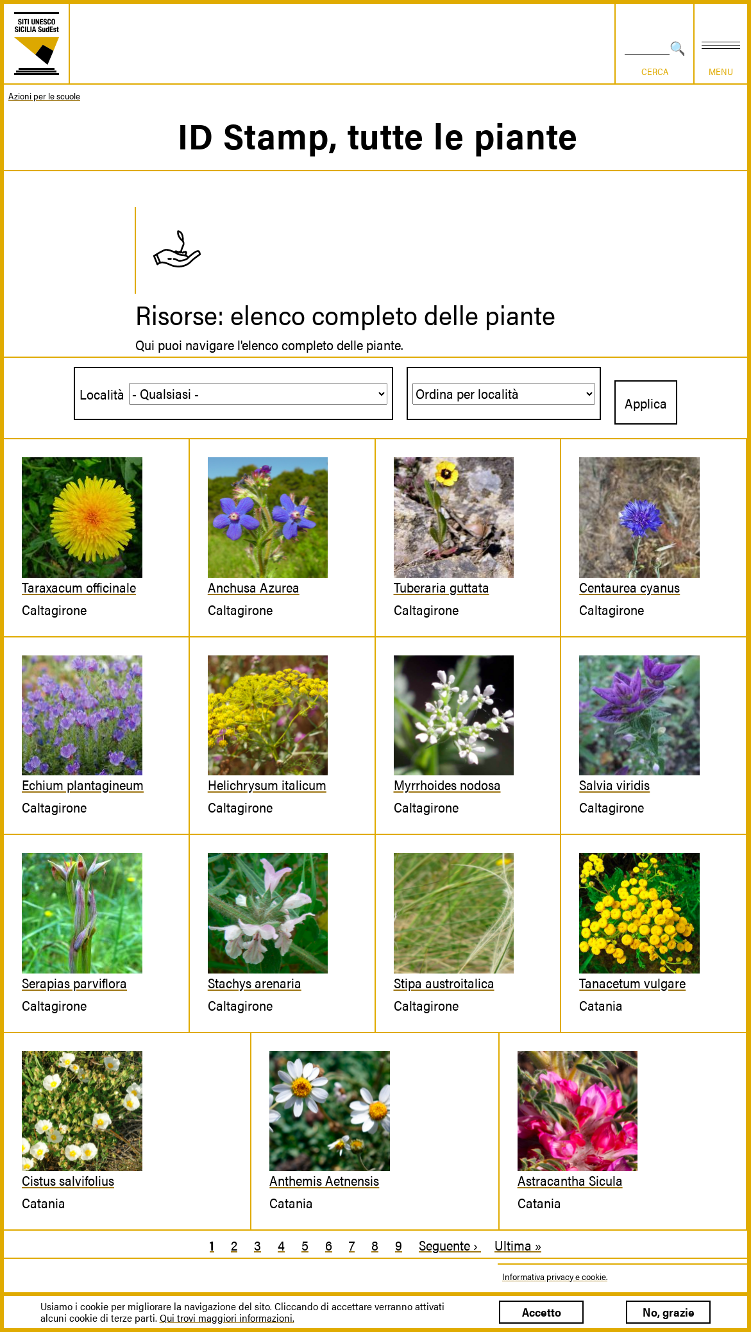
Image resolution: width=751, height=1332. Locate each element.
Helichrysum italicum (267, 784)
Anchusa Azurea (254, 586)
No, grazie (669, 1312)
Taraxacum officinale (79, 586)
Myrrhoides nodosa (447, 784)
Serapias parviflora (74, 982)
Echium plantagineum (83, 784)
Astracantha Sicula (570, 1180)
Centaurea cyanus (629, 586)
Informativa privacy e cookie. (554, 1276)
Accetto (541, 1312)
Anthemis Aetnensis (324, 1180)
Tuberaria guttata (441, 586)
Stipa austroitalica (444, 982)
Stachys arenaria (254, 982)
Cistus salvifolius (68, 1180)
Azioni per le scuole (44, 95)
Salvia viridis (614, 784)
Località (102, 394)
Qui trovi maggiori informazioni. (227, 1317)
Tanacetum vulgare (632, 982)
